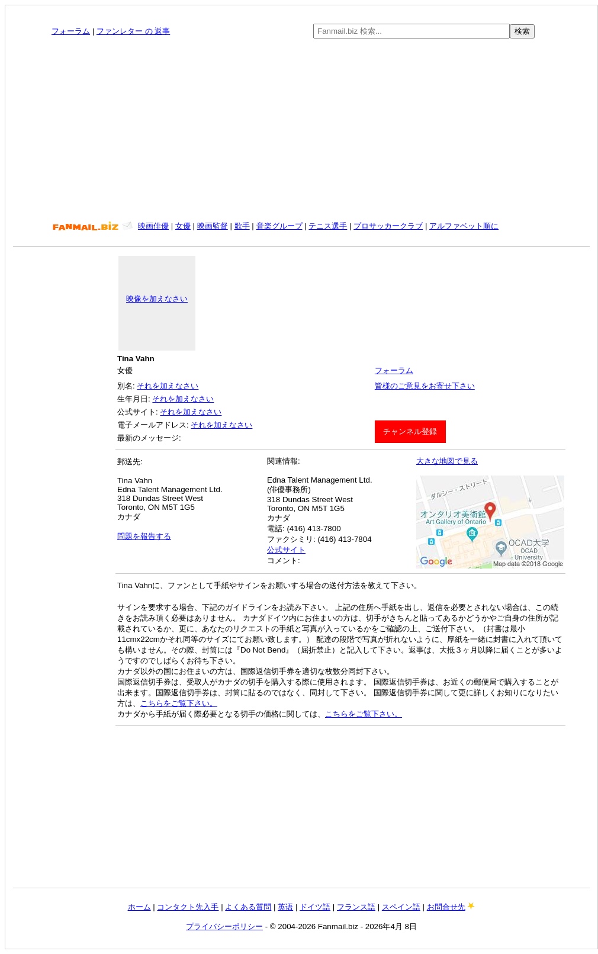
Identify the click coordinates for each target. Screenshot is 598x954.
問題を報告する (144, 536)
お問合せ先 (446, 906)
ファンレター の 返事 (133, 31)
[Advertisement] (301, 130)
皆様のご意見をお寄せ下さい (425, 385)
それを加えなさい (167, 385)
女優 (183, 225)
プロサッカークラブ (388, 225)
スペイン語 (401, 906)
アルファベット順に (464, 225)
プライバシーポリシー (224, 926)
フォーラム (71, 31)
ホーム (139, 906)
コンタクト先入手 (187, 906)
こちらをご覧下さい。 (178, 703)
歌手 (242, 225)
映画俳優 (153, 225)
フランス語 (356, 906)
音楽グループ (279, 225)
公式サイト (286, 549)
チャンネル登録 (410, 431)
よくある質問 (248, 906)
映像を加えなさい (157, 298)
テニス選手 (327, 225)
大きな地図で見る (447, 461)
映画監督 (212, 225)
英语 (285, 906)
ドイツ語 (315, 906)
